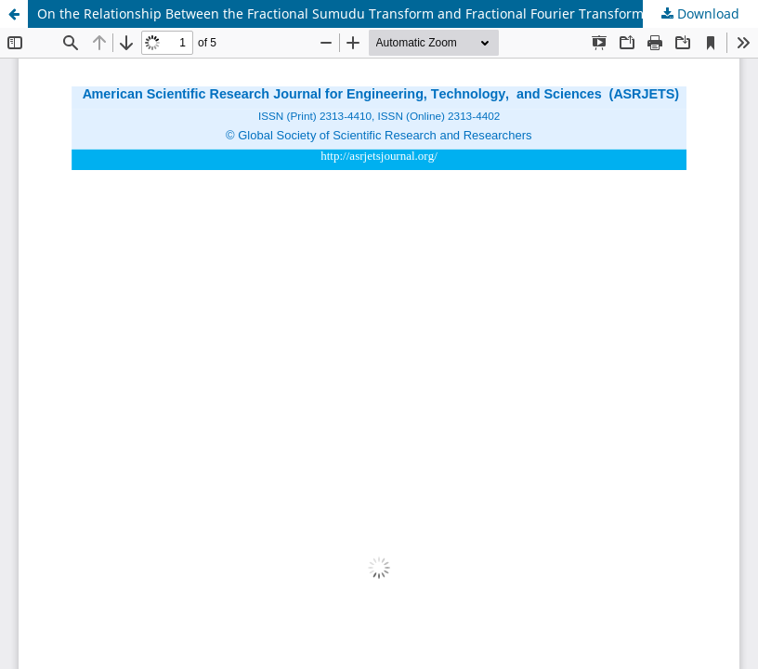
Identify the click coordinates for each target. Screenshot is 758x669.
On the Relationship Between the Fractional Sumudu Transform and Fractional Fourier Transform (340, 13)
